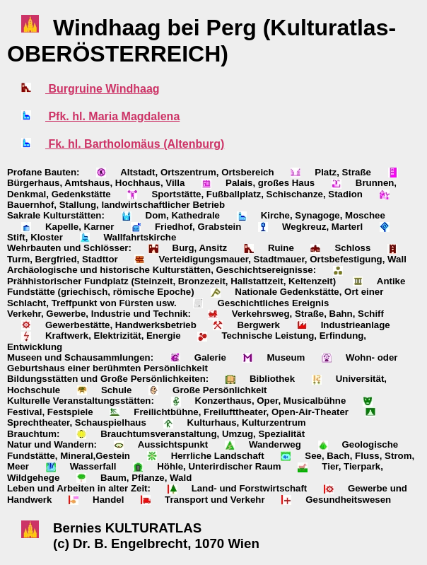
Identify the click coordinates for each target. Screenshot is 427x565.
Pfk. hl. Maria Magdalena (112, 116)
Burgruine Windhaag (102, 89)
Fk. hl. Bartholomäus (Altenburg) (134, 144)
